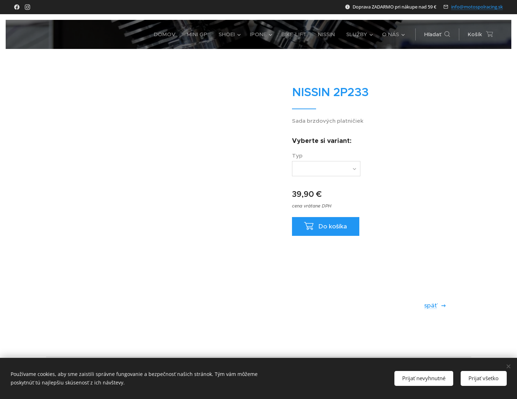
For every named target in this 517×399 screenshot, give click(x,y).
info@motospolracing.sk (477, 7)
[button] (437, 34)
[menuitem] (166, 34)
